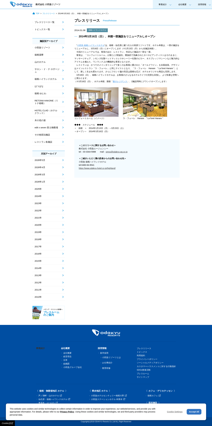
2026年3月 (40, 174)
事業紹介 (163, 4)
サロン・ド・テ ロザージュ (47, 70)
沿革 (65, 360)
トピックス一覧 (42, 29)
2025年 (38, 189)
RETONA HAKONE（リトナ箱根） (46, 101)
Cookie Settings (175, 412)
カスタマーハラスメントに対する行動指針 (156, 366)
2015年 (38, 261)
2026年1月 (40, 181)
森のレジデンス (120, 81)
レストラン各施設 (43, 142)
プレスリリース (48, 13)
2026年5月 (40, 160)
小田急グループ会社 (72, 367)
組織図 (66, 364)
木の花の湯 (40, 120)
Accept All (194, 412)
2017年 (38, 246)
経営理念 (67, 356)
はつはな (39, 86)
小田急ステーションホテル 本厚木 (108, 399)
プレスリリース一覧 (44, 22)
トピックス (142, 352)
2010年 (38, 297)
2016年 (38, 253)
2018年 (38, 239)
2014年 (38, 268)
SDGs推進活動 (143, 370)
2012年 (38, 282)
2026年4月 (40, 167)
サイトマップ (143, 377)
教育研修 (106, 368)
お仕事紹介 (107, 362)
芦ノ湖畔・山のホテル (50, 395)
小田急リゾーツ (42, 47)
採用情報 (202, 4)
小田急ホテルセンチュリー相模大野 (109, 395)
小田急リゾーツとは (111, 357)
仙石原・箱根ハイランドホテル (54, 399)
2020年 (38, 225)
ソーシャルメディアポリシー (150, 362)
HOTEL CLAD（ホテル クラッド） (46, 111)
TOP (35, 13)
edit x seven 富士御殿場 (46, 127)
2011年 (38, 289)
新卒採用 (104, 353)
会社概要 (182, 4)
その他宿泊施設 (42, 134)
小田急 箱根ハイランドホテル (91, 45)
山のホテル (40, 62)
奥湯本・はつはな (48, 403)
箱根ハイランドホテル (97, 30)
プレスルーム (143, 373)
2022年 (38, 210)
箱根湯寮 (39, 54)
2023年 (38, 203)
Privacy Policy (67, 412)
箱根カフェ (154, 395)
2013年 (38, 275)
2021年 (38, 217)
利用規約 (141, 355)
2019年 (38, 232)
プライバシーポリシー (147, 359)
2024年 (38, 196)
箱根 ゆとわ (40, 93)
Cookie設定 (7, 423)
